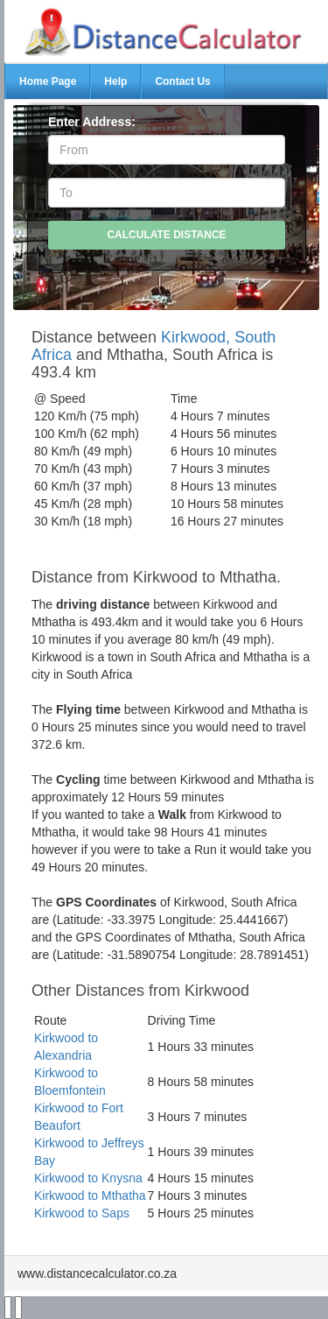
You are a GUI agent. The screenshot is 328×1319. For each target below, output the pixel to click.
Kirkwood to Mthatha (90, 1196)
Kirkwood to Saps (81, 1213)
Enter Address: (92, 122)
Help (115, 81)
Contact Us (182, 81)
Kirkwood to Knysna (88, 1178)
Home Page (47, 81)
